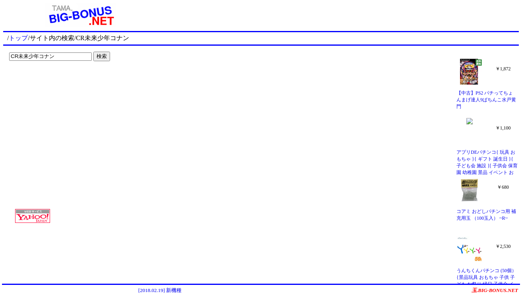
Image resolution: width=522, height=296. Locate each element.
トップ (18, 38)
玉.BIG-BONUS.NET (495, 290)
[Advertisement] (55, 80)
